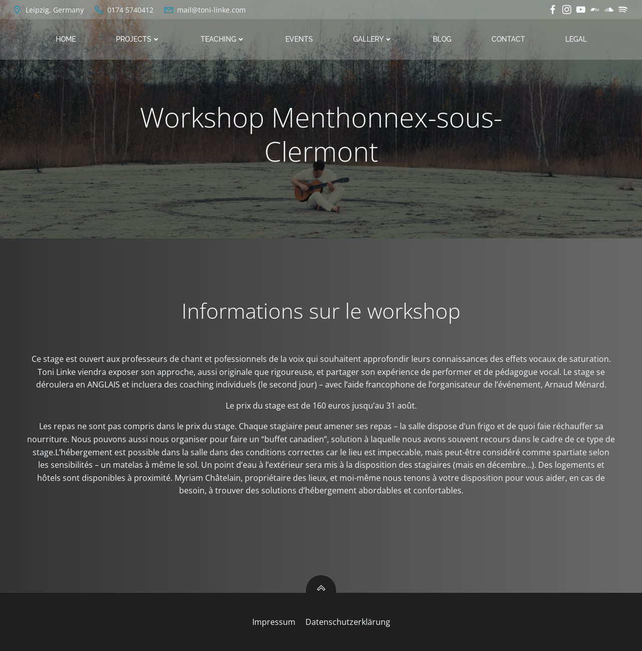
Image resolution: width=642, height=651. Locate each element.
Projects (138, 39)
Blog (442, 39)
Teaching (223, 39)
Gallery (373, 39)
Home (66, 39)
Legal (576, 39)
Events (299, 39)
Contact (508, 39)
